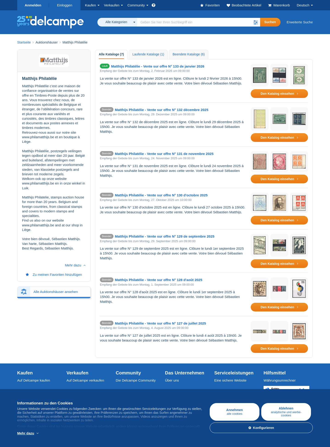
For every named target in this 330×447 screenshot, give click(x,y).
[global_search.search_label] (198, 22)
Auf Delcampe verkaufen (85, 380)
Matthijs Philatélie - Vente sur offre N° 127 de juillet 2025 (160, 323)
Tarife (70, 390)
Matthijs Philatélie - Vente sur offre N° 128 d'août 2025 (158, 280)
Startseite (24, 42)
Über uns (172, 380)
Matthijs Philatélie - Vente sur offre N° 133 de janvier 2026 (157, 66)
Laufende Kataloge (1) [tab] (148, 54)
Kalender (122, 390)
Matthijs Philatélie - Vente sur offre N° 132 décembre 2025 (161, 110)
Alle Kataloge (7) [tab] (111, 54)
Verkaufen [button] (112, 5)
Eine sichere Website (230, 380)
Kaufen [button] (90, 5)
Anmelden (33, 5)
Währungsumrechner (280, 380)
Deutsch (303, 5)
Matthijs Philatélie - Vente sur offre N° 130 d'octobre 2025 (161, 195)
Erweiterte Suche (300, 22)
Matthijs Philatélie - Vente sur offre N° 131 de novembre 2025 (164, 154)
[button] (255, 22)
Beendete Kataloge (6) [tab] (189, 54)
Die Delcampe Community (136, 380)
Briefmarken (26, 390)
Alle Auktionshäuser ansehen (55, 150)
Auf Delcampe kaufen (33, 380)
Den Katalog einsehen (279, 93)
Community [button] (136, 5)
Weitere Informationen (46, 433)
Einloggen (64, 5)
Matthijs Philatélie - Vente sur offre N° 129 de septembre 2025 (164, 236)
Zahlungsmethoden (229, 390)
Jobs (171, 390)
